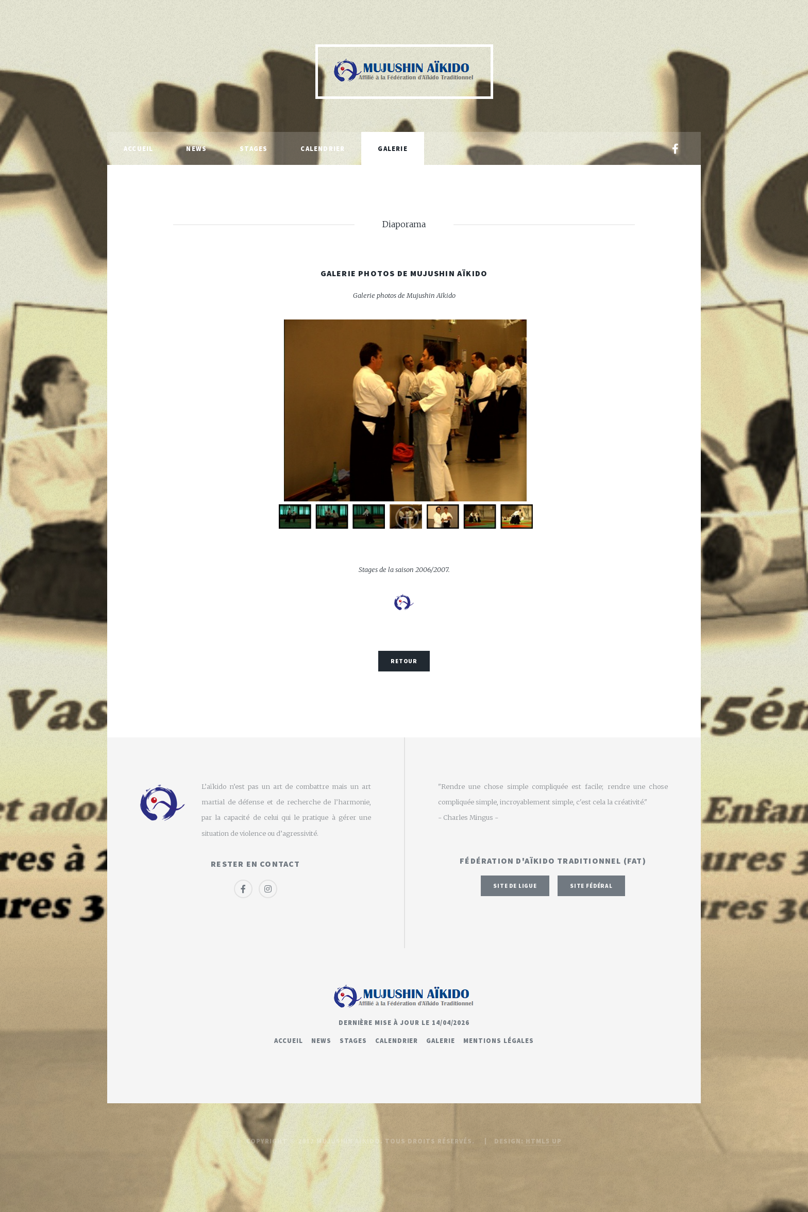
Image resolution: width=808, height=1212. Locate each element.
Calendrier (322, 148)
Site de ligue (515, 885)
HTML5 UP (544, 1141)
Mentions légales (498, 1040)
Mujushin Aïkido (348, 1141)
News (196, 148)
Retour (404, 661)
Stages (253, 148)
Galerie (392, 148)
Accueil (138, 148)
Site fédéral (591, 885)
